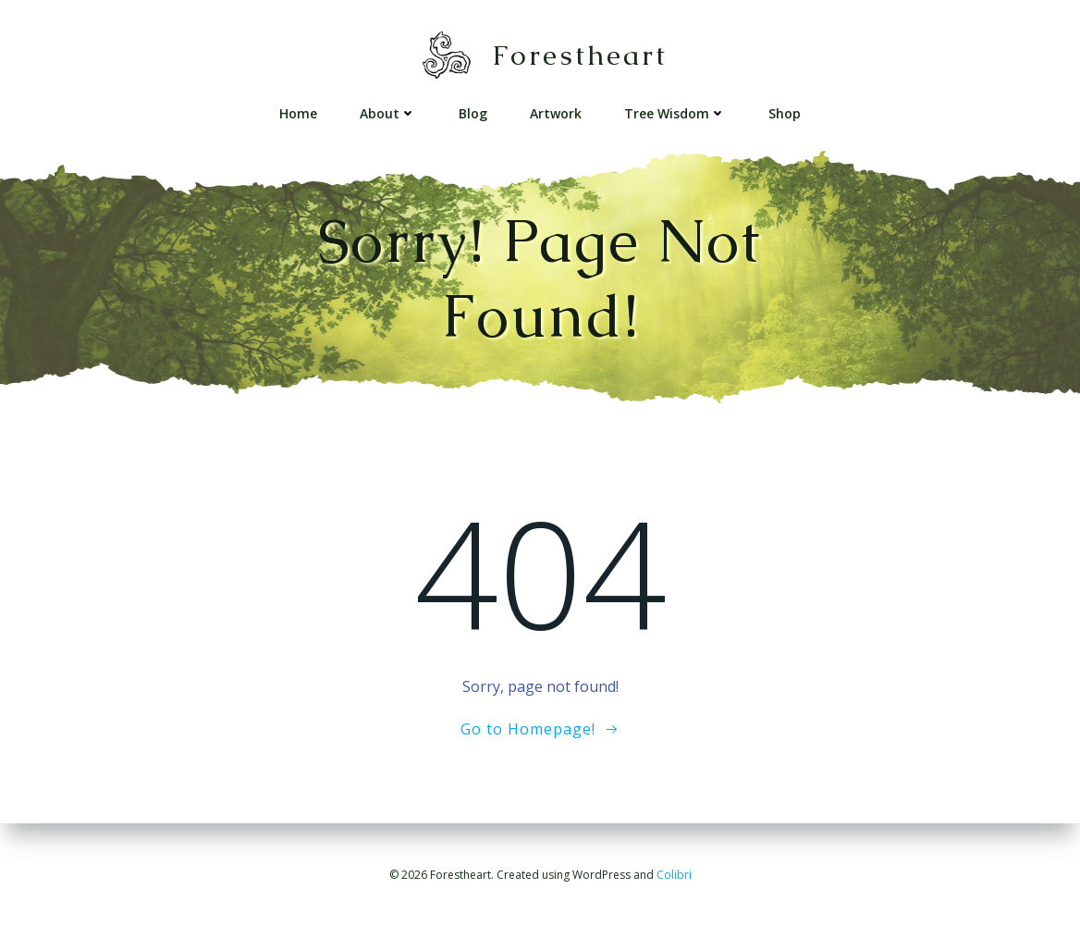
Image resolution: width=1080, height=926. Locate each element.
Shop (784, 113)
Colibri (674, 875)
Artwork (556, 113)
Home (298, 113)
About (388, 113)
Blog (473, 113)
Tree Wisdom (675, 113)
